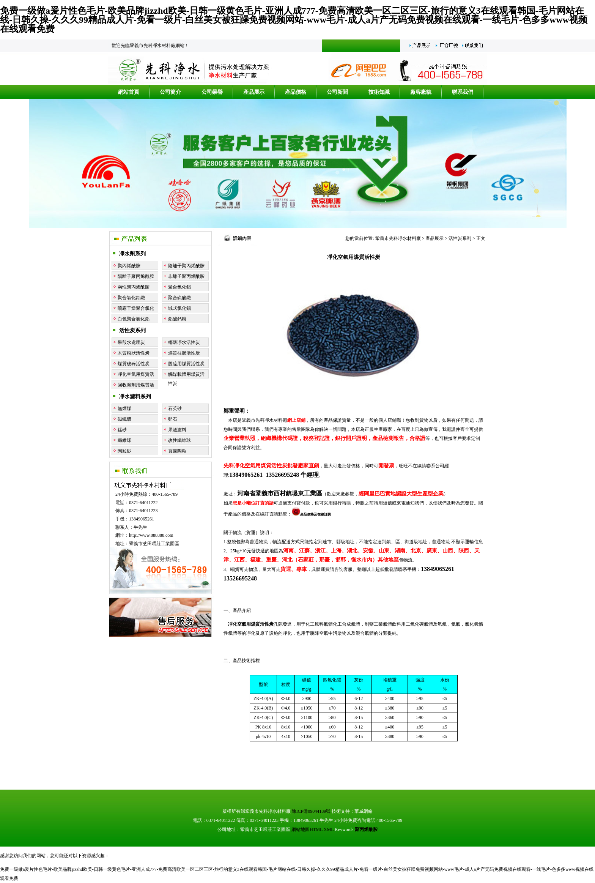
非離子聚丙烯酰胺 (186, 276)
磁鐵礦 (124, 419)
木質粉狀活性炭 (134, 353)
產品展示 (253, 92)
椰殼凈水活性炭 (184, 342)
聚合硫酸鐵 (179, 297)
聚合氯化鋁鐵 (131, 297)
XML (329, 829)
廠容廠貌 (420, 92)
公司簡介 (170, 92)
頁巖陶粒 (177, 451)
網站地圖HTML (307, 829)
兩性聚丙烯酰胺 (134, 287)
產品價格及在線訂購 (311, 514)
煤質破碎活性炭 (134, 363)
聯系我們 (462, 92)
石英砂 (175, 408)
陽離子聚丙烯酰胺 (136, 276)
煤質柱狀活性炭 (184, 353)
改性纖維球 (179, 440)
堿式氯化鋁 (179, 308)
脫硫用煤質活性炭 (186, 363)
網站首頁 (128, 92)
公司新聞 (337, 92)
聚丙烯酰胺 (129, 265)
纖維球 (124, 440)
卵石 (172, 419)
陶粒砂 (124, 451)
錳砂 (122, 429)
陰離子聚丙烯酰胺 (186, 265)
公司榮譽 (212, 92)
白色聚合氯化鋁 (134, 319)
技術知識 (379, 92)
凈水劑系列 (132, 254)
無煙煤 (124, 408)
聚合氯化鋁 (179, 287)
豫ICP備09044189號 (311, 811)
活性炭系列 (132, 330)
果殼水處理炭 (131, 342)
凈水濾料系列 (135, 396)
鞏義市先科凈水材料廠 (398, 238)
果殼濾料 (177, 429)
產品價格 (295, 92)
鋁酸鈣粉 (177, 319)
